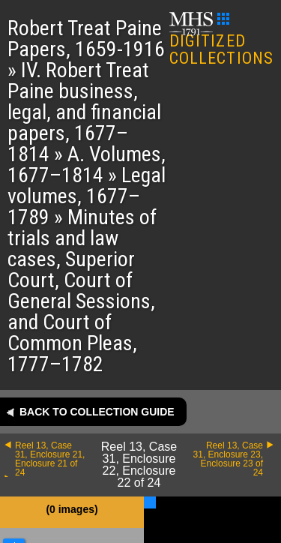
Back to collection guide (97, 412)
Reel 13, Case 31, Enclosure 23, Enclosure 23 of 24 (228, 459)
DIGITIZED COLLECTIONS (221, 40)
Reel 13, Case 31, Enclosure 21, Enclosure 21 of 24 (50, 459)
